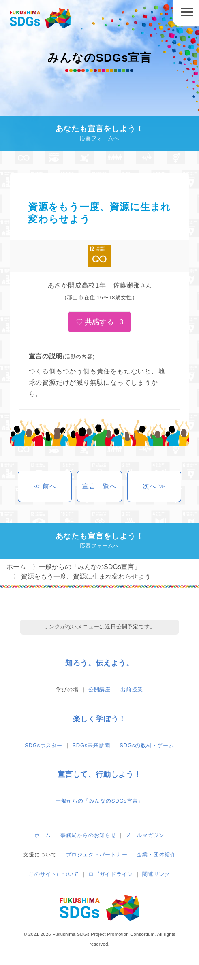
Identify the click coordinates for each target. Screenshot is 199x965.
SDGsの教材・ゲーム (147, 745)
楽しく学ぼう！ (99, 719)
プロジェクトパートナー (97, 855)
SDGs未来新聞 (91, 745)
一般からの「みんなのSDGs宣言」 (99, 801)
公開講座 (99, 689)
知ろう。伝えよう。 (99, 663)
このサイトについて (54, 874)
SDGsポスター (43, 745)
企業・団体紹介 (156, 855)
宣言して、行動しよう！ (99, 774)
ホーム (42, 835)
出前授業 (131, 689)
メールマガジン (145, 835)
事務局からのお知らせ (88, 835)
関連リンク (156, 874)
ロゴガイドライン (110, 874)
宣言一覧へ (99, 486)
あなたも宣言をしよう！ (99, 133)
